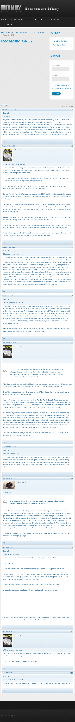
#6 (72, 447)
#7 (72, 479)
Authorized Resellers (60, 41)
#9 (72, 632)
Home (3, 20)
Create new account (62, 85)
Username (56, 65)
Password (56, 75)
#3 (72, 247)
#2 (72, 146)
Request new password (63, 88)
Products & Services (21, 20)
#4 (72, 296)
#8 (72, 547)
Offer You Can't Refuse (37, 32)
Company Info (54, 20)
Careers (39, 20)
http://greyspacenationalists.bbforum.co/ (57, 134)
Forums (10, 32)
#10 (71, 673)
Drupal (12, 716)
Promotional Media (59, 45)
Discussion (7, 25)
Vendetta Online (21, 32)
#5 (72, 343)
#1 (72, 109)
